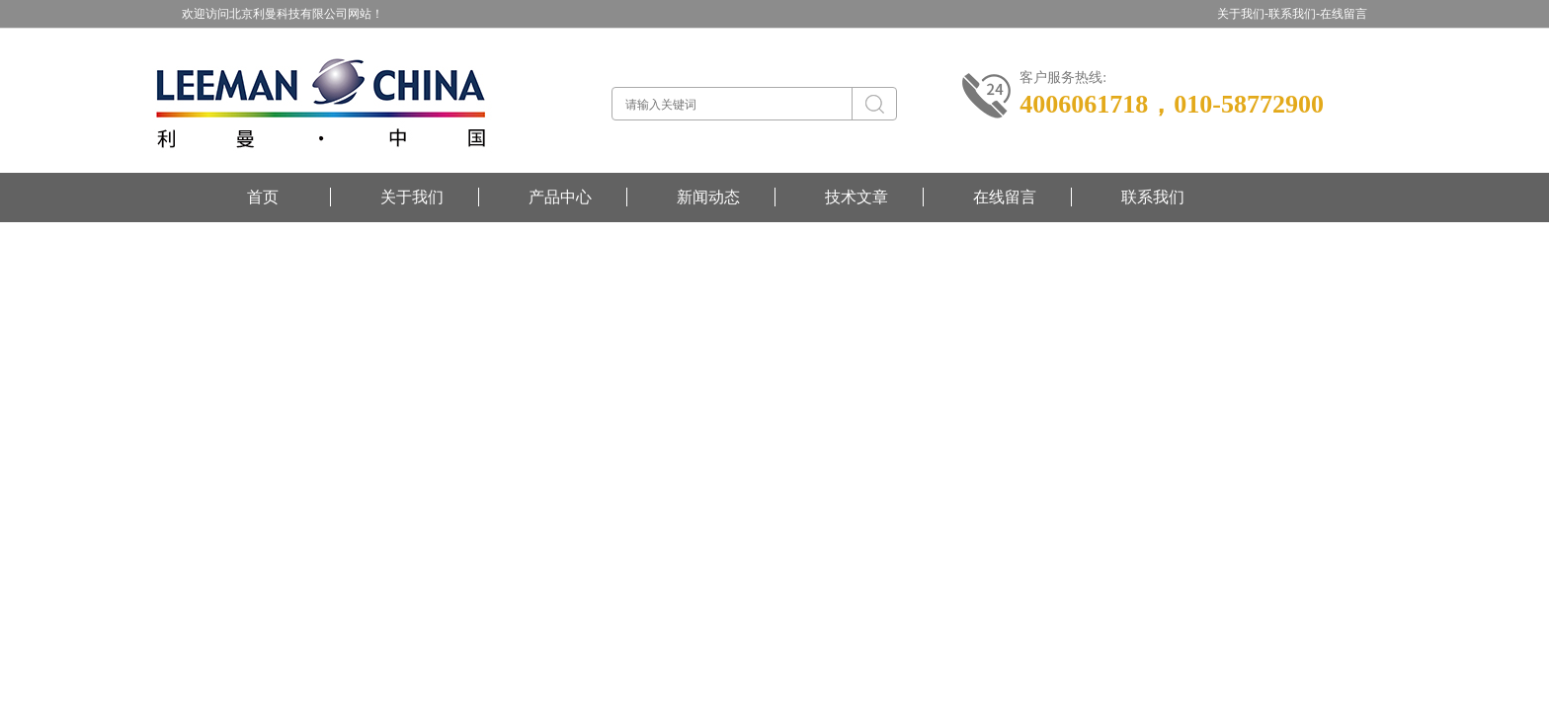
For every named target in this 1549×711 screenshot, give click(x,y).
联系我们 (1152, 197)
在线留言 (1343, 14)
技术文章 (856, 197)
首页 (263, 197)
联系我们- (1294, 14)
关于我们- (1242, 14)
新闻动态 (708, 197)
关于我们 (412, 197)
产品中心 (560, 197)
